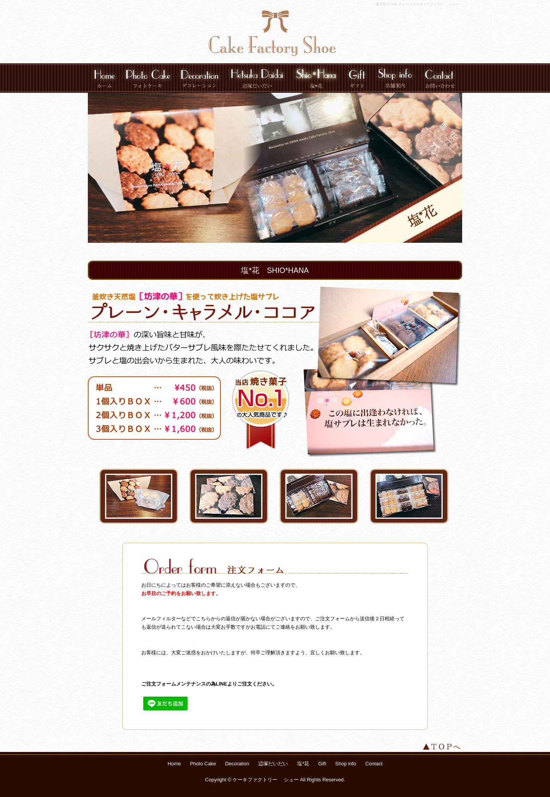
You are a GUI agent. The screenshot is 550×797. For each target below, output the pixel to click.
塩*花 (316, 78)
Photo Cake (148, 78)
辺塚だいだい (257, 78)
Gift (356, 78)
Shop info (394, 78)
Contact (440, 78)
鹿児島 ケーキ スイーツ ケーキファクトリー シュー (417, 4)
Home (104, 78)
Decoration (200, 78)
